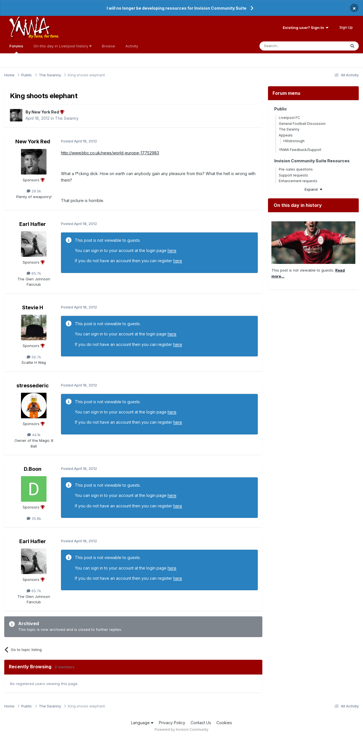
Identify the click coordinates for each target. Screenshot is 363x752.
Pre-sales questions (296, 169)
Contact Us (201, 722)
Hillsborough (294, 141)
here (172, 250)
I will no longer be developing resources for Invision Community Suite (176, 8)
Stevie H (32, 307)
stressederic (32, 385)
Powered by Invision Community (181, 729)
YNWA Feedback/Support (300, 150)
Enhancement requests (298, 181)
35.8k (34, 518)
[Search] (288, 46)
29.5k (34, 191)
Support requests (293, 175)
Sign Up (346, 27)
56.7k (34, 357)
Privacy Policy (172, 722)
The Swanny (67, 118)
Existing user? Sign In (305, 27)
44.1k (34, 434)
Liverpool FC (289, 117)
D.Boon (32, 469)
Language (142, 722)
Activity (131, 46)
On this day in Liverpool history (62, 46)
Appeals (286, 135)
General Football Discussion (302, 123)
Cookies (224, 722)
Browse (108, 46)
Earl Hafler (32, 224)
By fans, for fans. (43, 36)
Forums (16, 48)
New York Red (32, 141)
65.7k (34, 273)
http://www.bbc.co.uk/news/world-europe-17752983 (110, 152)
